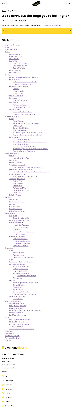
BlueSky (6, 393)
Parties (11, 156)
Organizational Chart (16, 308)
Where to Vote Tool (11, 49)
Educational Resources (21, 266)
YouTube (7, 402)
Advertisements (18, 255)
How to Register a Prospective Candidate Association (31, 172)
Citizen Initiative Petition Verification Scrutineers (29, 142)
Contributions (13, 199)
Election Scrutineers (20, 100)
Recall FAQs (17, 126)
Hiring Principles (18, 91)
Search (68, 3)
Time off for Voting (19, 68)
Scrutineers (13, 98)
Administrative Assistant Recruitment (21, 329)
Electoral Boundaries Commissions (25, 294)
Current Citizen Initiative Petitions (24, 146)
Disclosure (16, 229)
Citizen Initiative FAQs (20, 144)
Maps (11, 259)
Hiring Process (18, 93)
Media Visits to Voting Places (23, 257)
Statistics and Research (17, 296)
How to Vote (13, 61)
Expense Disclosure (16, 313)
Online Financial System (17, 211)
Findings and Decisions (17, 236)
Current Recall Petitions (21, 128)
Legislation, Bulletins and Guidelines (21, 262)
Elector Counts (18, 299)
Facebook (7, 381)
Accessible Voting (15, 70)
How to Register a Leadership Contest (26, 176)
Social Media (9, 333)
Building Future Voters (20, 269)
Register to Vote (14, 54)
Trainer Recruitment (16, 326)
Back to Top (7, 406)
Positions (16, 89)
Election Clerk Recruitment (18, 322)
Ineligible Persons (15, 195)
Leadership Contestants (17, 174)
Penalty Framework (19, 234)
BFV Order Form (22, 271)
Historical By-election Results (23, 84)
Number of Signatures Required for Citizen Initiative (30, 149)
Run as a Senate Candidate (22, 112)
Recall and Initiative (12, 116)
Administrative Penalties (21, 241)
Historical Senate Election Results (24, 114)
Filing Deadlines (14, 206)
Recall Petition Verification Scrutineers (26, 123)
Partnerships (17, 278)
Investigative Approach (21, 225)
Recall (11, 119)
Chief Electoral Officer (16, 303)
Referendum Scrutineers (21, 107)
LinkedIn (7, 389)
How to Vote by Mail (20, 66)
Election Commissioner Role (19, 220)
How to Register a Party (21, 158)
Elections (8, 75)
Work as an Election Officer (18, 86)
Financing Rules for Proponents (24, 151)
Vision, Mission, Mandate (17, 306)
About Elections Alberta (13, 301)
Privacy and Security (12, 336)
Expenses (12, 204)
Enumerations (18, 289)
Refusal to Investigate (20, 227)
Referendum (13, 102)
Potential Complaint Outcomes (23, 232)
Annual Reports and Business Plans (25, 283)
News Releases (18, 253)
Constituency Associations (18, 165)
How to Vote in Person (20, 63)
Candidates (13, 160)
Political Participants (12, 153)
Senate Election (14, 109)
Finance (8, 197)
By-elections (17, 287)
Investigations (10, 213)
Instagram (7, 385)
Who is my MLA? (15, 72)
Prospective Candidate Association (21, 169)
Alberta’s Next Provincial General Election (23, 77)
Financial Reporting (16, 209)
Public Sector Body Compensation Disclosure (24, 310)
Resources (9, 248)
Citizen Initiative (14, 137)
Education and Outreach (17, 264)
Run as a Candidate (16, 96)
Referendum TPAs (19, 188)
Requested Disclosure (20, 246)
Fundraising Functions (16, 202)
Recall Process (18, 121)
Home (4, 11)
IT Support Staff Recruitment (19, 324)
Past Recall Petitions (20, 130)
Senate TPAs (17, 186)
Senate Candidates (15, 162)
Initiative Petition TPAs (20, 190)
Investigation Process (16, 223)
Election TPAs (18, 183)
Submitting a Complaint (21, 218)
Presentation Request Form (26, 276)
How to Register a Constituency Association (28, 167)
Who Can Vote (14, 59)
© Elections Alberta (8, 358)
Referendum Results (20, 105)
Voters (7, 52)
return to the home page (53, 25)
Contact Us (9, 331)
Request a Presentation (21, 273)
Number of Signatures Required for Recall (27, 132)
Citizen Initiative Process (21, 139)
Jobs (7, 317)
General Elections (19, 285)
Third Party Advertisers (17, 179)
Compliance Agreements (21, 243)
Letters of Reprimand (20, 239)
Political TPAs (17, 181)
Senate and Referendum (21, 292)
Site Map (8, 340)
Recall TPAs (17, 193)
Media (11, 250)
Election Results (14, 79)
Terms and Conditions (12, 338)
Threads (7, 397)
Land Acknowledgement (17, 315)
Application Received (12, 45)
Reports (12, 280)
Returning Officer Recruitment (19, 319)
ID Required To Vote (16, 56)
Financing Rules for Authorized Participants (28, 135)
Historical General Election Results (25, 82)
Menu (5, 3)
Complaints (13, 216)
